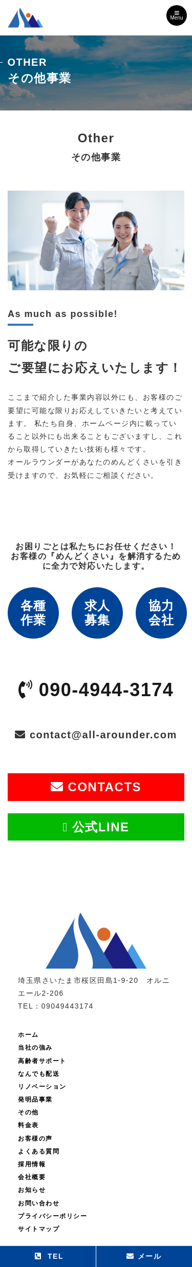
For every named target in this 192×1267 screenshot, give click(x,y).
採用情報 (32, 1164)
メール (143, 1256)
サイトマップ (38, 1229)
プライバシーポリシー (52, 1216)
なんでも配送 (38, 1073)
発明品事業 (35, 1099)
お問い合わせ (38, 1203)
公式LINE (95, 827)
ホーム (28, 1034)
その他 (28, 1112)
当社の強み (35, 1047)
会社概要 (32, 1177)
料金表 (28, 1125)
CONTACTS (96, 787)
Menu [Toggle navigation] (176, 15)
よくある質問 (38, 1151)
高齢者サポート (42, 1061)
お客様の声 (35, 1138)
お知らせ (32, 1190)
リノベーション (42, 1086)
